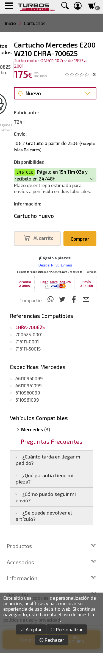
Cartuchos (35, 23)
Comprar (80, 238)
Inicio (10, 23)
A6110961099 (28, 385)
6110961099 (27, 399)
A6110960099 (29, 378)
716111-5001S (28, 348)
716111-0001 (27, 341)
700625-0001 (29, 334)
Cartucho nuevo (34, 216)
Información (51, 578)
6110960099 (27, 392)
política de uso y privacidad (31, 620)
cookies (41, 598)
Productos (51, 546)
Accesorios (51, 562)
